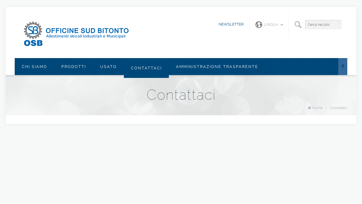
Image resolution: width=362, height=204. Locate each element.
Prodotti (73, 66)
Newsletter (231, 24)
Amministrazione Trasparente (217, 66)
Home (317, 108)
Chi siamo (34, 66)
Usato (108, 66)
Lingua (266, 24)
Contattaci (146, 68)
